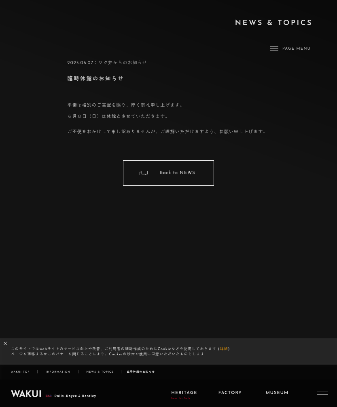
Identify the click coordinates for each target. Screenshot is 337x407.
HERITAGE (184, 398)
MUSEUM (276, 396)
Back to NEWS (177, 173)
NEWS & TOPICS (99, 372)
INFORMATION (58, 372)
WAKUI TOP (20, 372)
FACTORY (230, 396)
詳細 (224, 349)
